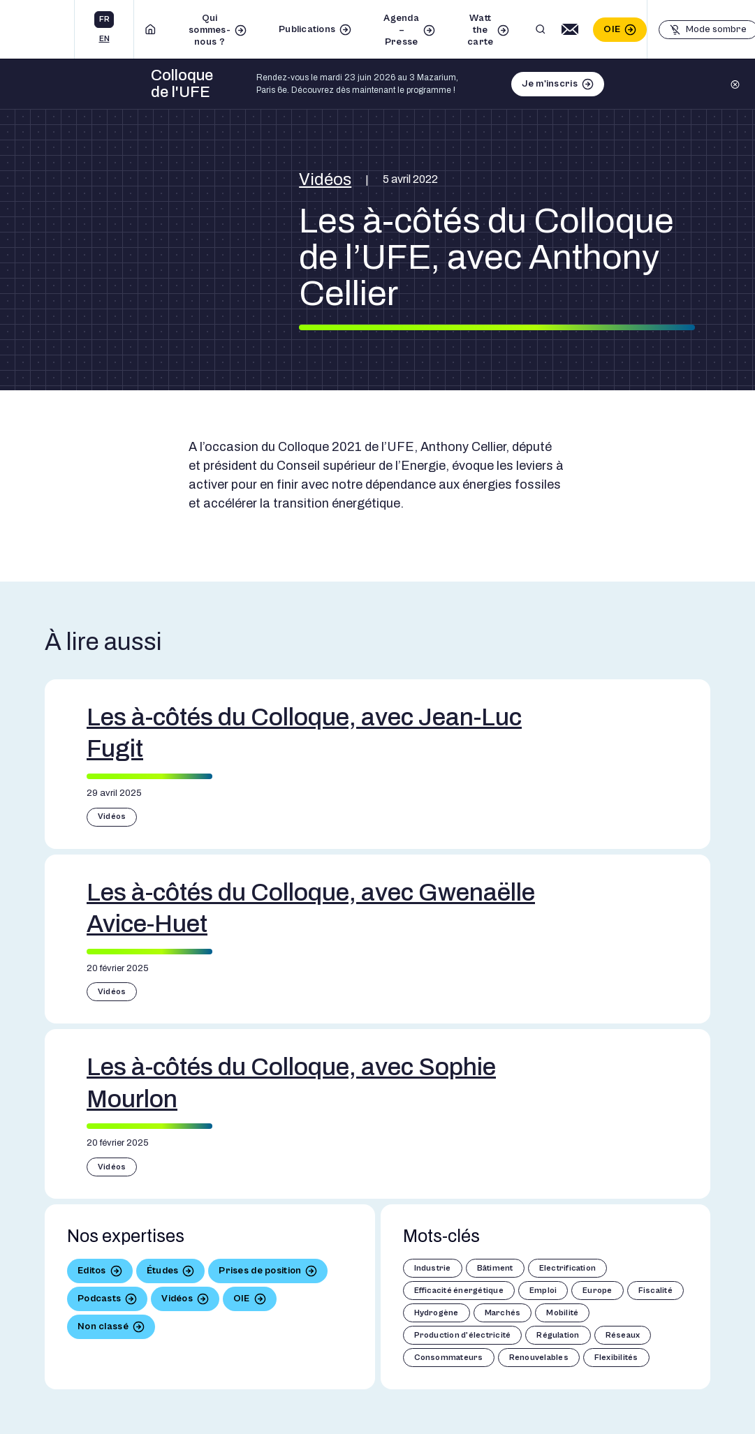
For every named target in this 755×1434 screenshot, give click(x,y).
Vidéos (325, 179)
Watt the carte (480, 30)
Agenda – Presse (401, 30)
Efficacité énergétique (459, 1290)
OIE (611, 29)
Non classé (103, 1326)
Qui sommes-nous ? (209, 30)
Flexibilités (616, 1357)
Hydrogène (436, 1312)
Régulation (557, 1335)
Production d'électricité (462, 1335)
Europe (597, 1290)
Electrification (567, 1268)
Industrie (432, 1268)
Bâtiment (495, 1268)
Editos (92, 1270)
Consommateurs (448, 1357)
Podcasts (99, 1298)
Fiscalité (655, 1290)
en (104, 38)
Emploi (543, 1290)
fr (104, 19)
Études (163, 1270)
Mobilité (562, 1312)
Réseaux (623, 1335)
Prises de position (260, 1270)
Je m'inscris (549, 83)
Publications (307, 29)
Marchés (503, 1312)
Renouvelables (539, 1357)
